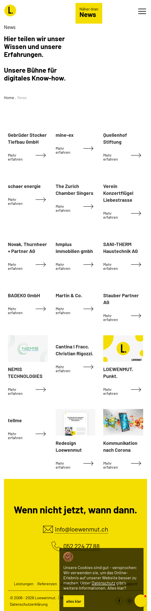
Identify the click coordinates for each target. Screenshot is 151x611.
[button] (140, 600)
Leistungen (23, 583)
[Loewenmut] (30, 9)
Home (9, 97)
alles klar (73, 601)
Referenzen (47, 583)
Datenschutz (103, 582)
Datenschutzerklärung (29, 604)
